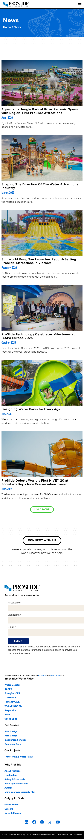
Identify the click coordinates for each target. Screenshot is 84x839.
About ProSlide (13, 771)
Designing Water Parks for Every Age (31, 409)
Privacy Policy (42, 675)
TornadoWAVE (12, 702)
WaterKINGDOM (13, 706)
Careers (9, 809)
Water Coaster (12, 685)
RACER (8, 689)
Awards (8, 788)
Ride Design (11, 731)
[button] (79, 4)
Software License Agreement (42, 834)
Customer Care (13, 744)
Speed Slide (11, 719)
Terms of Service (55, 675)
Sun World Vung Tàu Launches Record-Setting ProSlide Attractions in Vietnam (39, 261)
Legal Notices (63, 834)
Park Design (11, 736)
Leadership (11, 775)
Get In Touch (11, 805)
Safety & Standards (15, 779)
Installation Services (15, 740)
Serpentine (10, 710)
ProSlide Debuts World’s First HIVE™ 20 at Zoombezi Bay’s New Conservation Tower (35, 482)
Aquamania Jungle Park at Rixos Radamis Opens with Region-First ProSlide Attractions (40, 111)
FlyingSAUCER (12, 693)
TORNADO (10, 698)
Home (7, 27)
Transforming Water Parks (19, 757)
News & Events (13, 813)
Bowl (7, 715)
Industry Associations (16, 784)
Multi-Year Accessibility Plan (20, 792)
